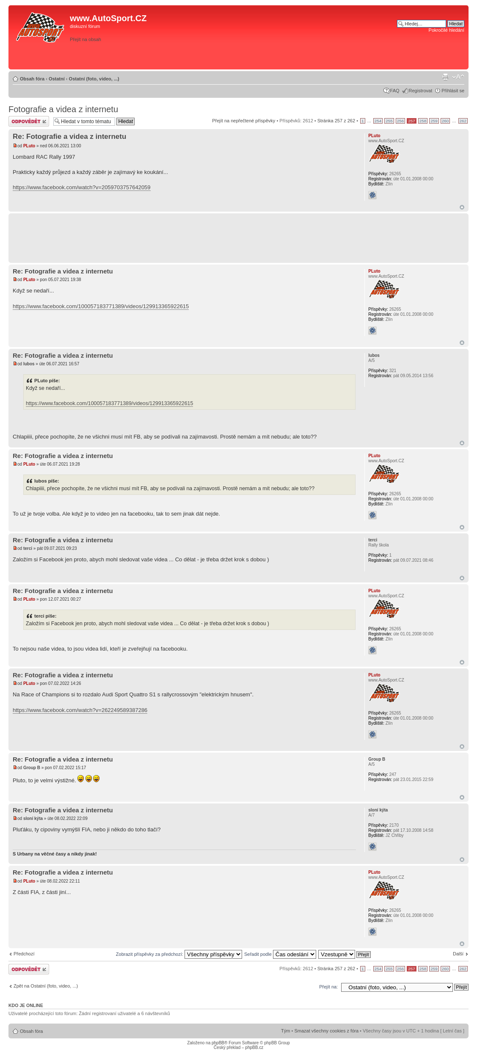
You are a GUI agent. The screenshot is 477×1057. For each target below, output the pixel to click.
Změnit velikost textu (458, 77)
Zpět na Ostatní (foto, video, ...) (46, 985)
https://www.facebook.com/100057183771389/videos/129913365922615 (101, 306)
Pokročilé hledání (446, 30)
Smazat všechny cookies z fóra (326, 1030)
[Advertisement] (346, 53)
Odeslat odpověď (28, 121)
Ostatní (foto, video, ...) (94, 78)
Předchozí (24, 953)
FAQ (395, 90)
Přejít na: (328, 986)
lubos (29, 364)
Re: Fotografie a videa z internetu (69, 136)
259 (433, 121)
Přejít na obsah (85, 39)
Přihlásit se (452, 90)
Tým (285, 1030)
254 (378, 121)
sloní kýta (33, 818)
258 (422, 121)
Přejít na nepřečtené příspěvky (243, 120)
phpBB (218, 1042)
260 (445, 121)
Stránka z (336, 120)
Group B (31, 767)
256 (400, 121)
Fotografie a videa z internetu (63, 109)
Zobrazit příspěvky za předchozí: (179, 954)
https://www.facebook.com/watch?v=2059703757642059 (82, 187)
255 (389, 121)
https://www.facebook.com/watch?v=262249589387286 (80, 710)
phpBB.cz (254, 1047)
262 (463, 121)
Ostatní (57, 78)
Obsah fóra (32, 78)
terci (27, 548)
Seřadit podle (280, 954)
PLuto (29, 146)
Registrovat (421, 90)
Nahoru (462, 207)
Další (458, 953)
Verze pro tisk (445, 77)
